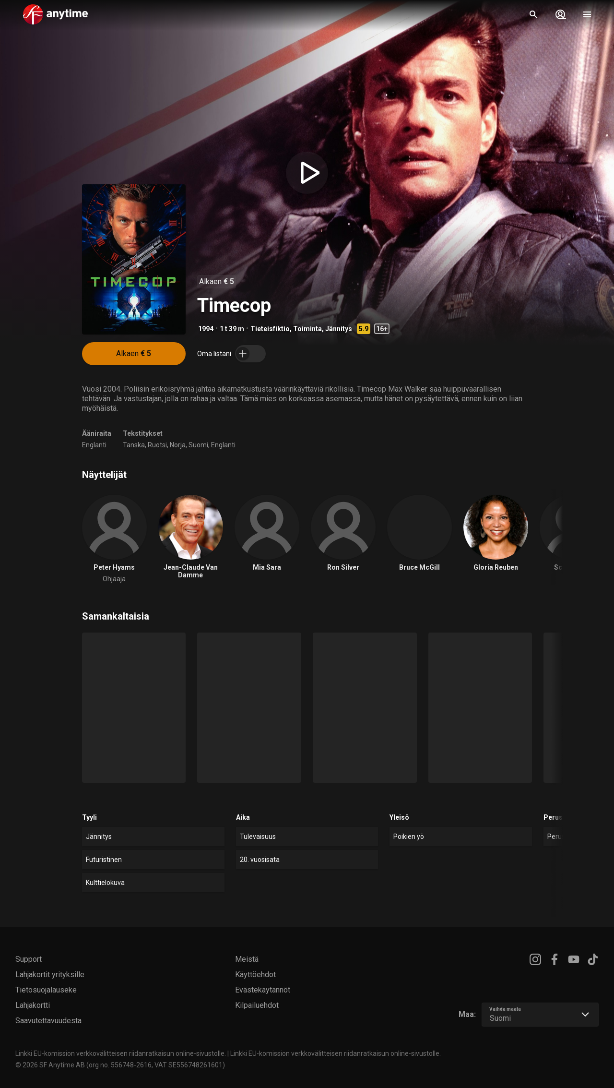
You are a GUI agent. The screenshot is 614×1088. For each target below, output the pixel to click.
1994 (205, 329)
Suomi (198, 445)
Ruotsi (157, 445)
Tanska (134, 445)
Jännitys (338, 329)
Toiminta (307, 329)
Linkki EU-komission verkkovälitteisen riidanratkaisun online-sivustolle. (120, 1053)
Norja (178, 445)
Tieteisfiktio (270, 329)
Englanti (94, 445)
